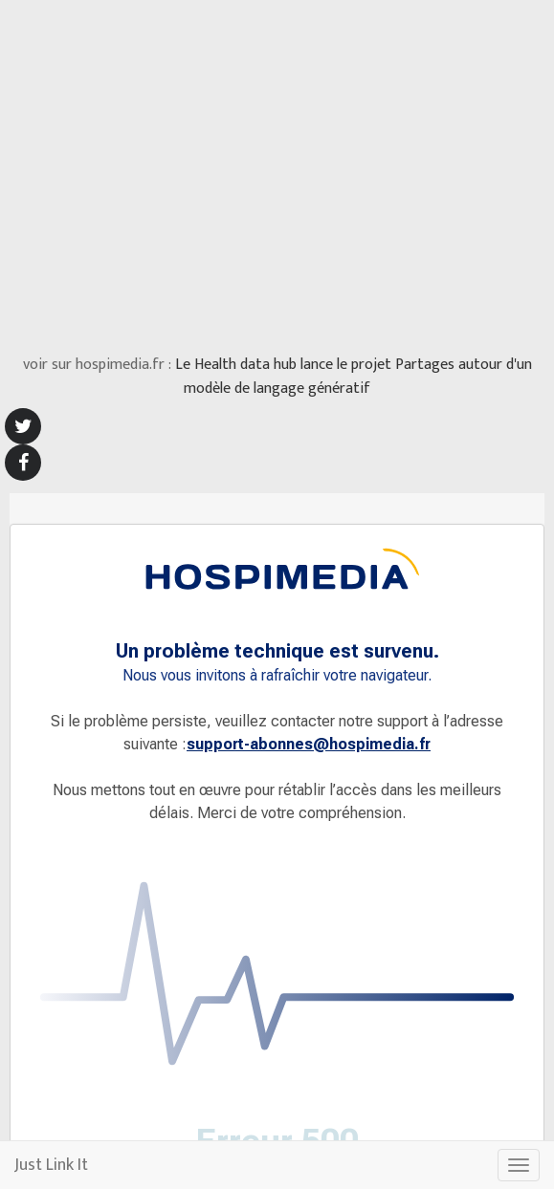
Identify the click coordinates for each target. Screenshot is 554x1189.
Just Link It (51, 1165)
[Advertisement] (277, 172)
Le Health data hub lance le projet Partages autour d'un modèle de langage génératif (353, 377)
